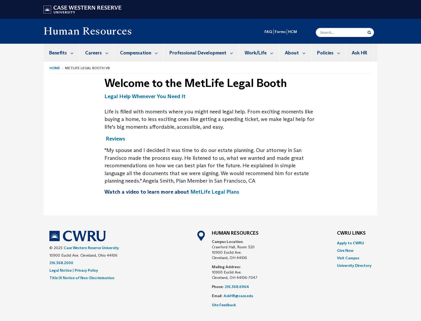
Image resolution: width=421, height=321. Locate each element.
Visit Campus (348, 258)
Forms (280, 31)
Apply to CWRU (350, 243)
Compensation (142, 53)
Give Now (345, 250)
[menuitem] (61, 53)
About (298, 53)
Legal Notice (60, 270)
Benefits (64, 53)
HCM (292, 31)
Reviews (115, 138)
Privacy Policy (86, 270)
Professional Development (204, 53)
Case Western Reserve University (91, 247)
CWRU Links (351, 233)
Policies (331, 53)
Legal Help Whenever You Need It (145, 96)
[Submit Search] (369, 32)
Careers (99, 53)
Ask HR (359, 53)
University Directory (354, 265)
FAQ (268, 31)
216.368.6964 (237, 286)
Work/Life (262, 53)
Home (54, 68)
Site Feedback (224, 304)
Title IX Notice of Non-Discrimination (81, 277)
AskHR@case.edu (238, 295)
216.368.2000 (61, 262)
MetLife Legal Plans (214, 192)
